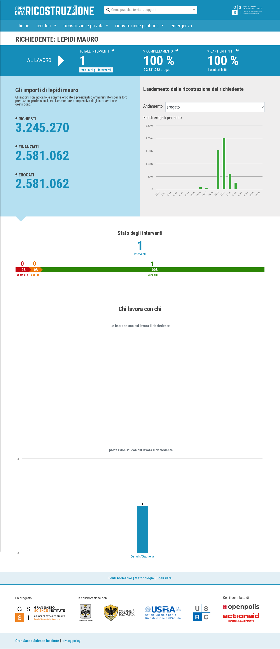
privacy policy (71, 641)
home (24, 25)
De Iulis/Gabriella (142, 556)
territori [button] (44, 25)
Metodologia (144, 578)
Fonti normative (120, 578)
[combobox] (147, 10)
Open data (164, 578)
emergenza (181, 25)
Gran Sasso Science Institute (37, 641)
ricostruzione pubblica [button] (137, 25)
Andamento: (153, 106)
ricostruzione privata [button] (84, 25)
